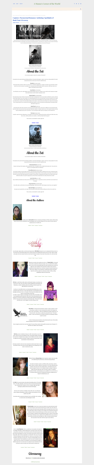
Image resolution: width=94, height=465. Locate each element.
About (17, 3)
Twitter (33, 225)
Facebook (29, 258)
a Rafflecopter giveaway (35, 461)
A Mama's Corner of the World (47, 3)
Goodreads (40, 225)
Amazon (36, 258)
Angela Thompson (16, 22)
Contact (21, 3)
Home (14, 3)
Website (29, 225)
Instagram (36, 225)
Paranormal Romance (18, 15)
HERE (32, 458)
